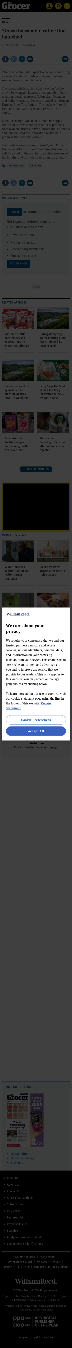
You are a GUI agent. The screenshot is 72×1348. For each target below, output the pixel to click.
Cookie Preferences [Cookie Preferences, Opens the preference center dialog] (36, 719)
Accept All (36, 731)
